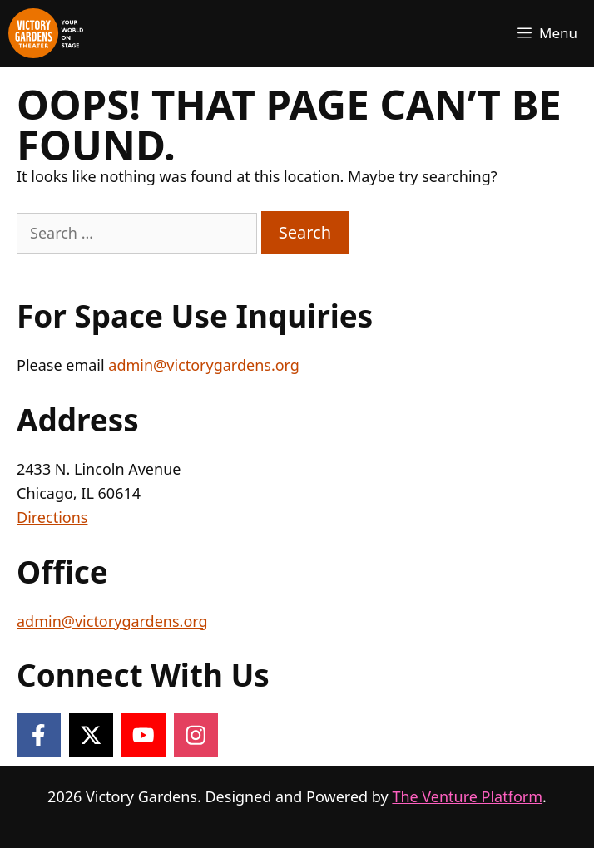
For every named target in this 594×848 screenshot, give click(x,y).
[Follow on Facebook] (39, 735)
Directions (52, 517)
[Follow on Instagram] (196, 735)
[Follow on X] (91, 735)
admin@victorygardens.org (203, 365)
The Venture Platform (467, 796)
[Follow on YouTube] (143, 735)
